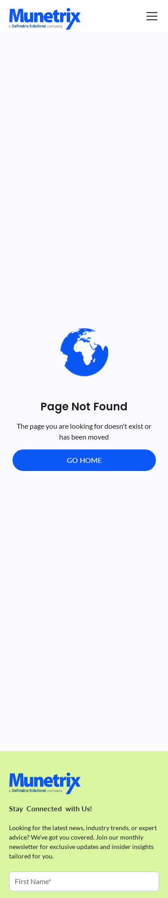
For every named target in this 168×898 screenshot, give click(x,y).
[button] (150, 16)
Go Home (84, 460)
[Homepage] (45, 19)
